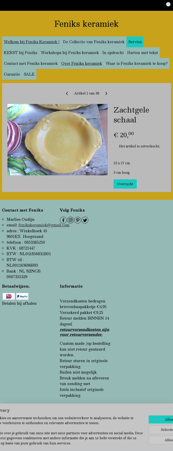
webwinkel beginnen (96, 443)
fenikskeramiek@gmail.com (43, 225)
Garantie (12, 74)
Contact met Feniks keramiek (31, 63)
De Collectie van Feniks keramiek (94, 42)
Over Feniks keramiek (81, 63)
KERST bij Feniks (20, 53)
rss (79, 443)
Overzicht (125, 184)
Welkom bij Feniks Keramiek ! (31, 42)
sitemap (70, 443)
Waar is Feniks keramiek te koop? (137, 63)
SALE (29, 74)
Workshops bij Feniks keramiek (70, 53)
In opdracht (113, 53)
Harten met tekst (142, 53)
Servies (135, 42)
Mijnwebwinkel (136, 443)
